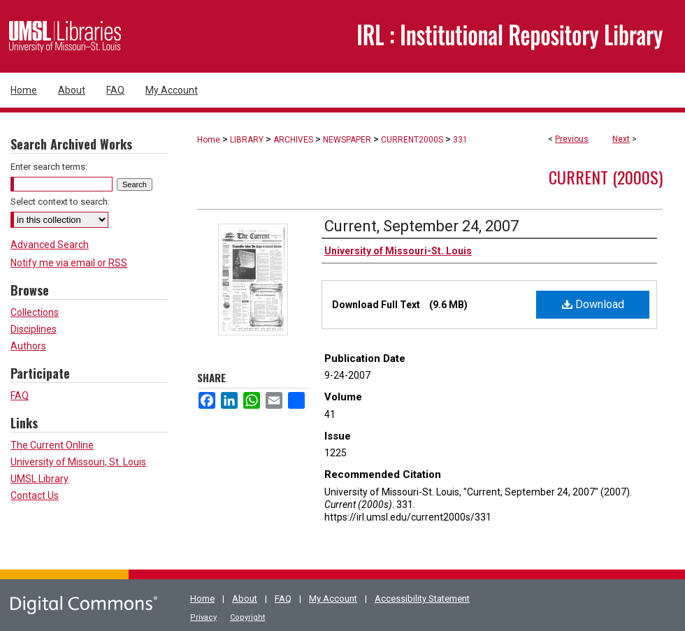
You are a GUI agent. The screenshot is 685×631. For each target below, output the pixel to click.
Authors (28, 345)
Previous (572, 139)
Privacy (203, 617)
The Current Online (52, 445)
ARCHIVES (293, 140)
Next (621, 139)
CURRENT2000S (412, 140)
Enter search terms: (48, 166)
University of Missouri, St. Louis (78, 461)
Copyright (247, 617)
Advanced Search (49, 244)
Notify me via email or (68, 262)
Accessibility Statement (422, 598)
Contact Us (34, 495)
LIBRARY (247, 140)
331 (460, 140)
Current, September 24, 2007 (421, 226)
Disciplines (33, 329)
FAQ (19, 395)
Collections (34, 312)
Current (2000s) (606, 176)
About (244, 598)
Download (593, 304)
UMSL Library (39, 478)
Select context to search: (60, 201)
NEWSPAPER (347, 140)
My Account (333, 598)
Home (208, 140)
